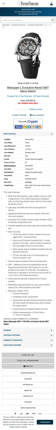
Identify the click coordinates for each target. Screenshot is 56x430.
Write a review (35, 109)
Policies (28, 402)
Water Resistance (10, 166)
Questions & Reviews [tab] (28, 345)
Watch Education (28, 408)
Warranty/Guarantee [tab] (28, 340)
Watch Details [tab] (28, 134)
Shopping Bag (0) (28, 373)
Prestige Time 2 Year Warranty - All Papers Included (28, 96)
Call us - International (28, 361)
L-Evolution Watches (18, 25)
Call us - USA (28, 355)
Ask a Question (37, 115)
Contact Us (28, 396)
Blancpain (6, 25)
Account (28, 379)
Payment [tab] (28, 330)
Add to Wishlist (19, 115)
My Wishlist (28, 385)
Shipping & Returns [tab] (28, 335)
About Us (28, 390)
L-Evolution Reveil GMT (35, 25)
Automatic (28, 182)
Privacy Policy (14, 427)
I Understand (45, 422)
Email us (28, 366)
